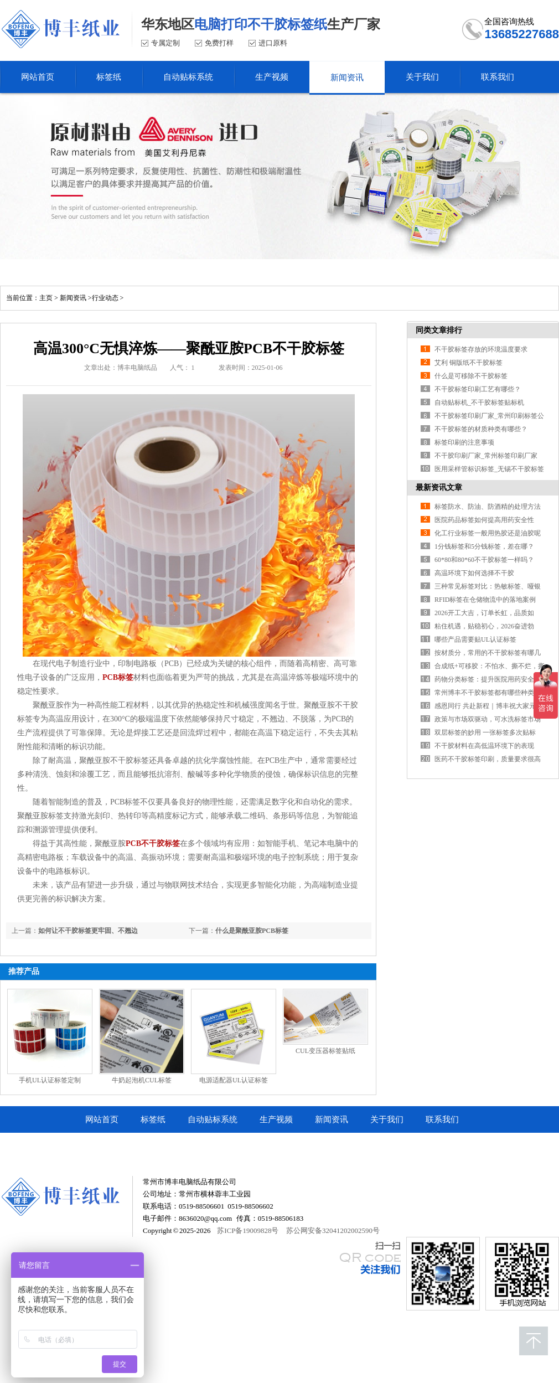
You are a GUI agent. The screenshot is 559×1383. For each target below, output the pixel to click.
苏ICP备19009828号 (247, 1230)
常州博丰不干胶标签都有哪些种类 (484, 692)
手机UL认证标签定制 (50, 1080)
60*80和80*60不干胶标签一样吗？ (484, 560)
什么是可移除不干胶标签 (471, 376)
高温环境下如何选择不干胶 (474, 573)
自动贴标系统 (212, 1119)
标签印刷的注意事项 (464, 442)
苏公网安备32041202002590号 (333, 1230)
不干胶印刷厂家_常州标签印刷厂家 (485, 456)
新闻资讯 (73, 298)
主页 (46, 298)
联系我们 (442, 1119)
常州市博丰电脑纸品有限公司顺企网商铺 (160, 1146)
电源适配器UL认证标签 (233, 1080)
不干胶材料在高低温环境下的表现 (484, 746)
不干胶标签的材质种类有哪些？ (480, 429)
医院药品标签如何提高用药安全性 (484, 520)
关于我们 (386, 1119)
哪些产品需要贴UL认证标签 (475, 639)
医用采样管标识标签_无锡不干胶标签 (489, 469)
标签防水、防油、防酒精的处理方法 (487, 506)
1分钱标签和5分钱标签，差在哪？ (484, 546)
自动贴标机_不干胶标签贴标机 (479, 402)
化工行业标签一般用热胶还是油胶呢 (487, 533)
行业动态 (105, 298)
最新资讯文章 (439, 487)
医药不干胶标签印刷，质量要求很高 (487, 759)
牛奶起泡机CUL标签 (142, 1080)
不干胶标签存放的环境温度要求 (480, 349)
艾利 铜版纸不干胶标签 (468, 363)
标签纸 (153, 1119)
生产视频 (276, 1119)
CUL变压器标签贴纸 (325, 1051)
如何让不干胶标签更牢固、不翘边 (88, 931)
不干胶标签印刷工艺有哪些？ (477, 389)
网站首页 (101, 1119)
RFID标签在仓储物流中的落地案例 (485, 599)
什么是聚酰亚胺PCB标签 (251, 931)
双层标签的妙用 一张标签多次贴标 (485, 732)
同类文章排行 (439, 330)
